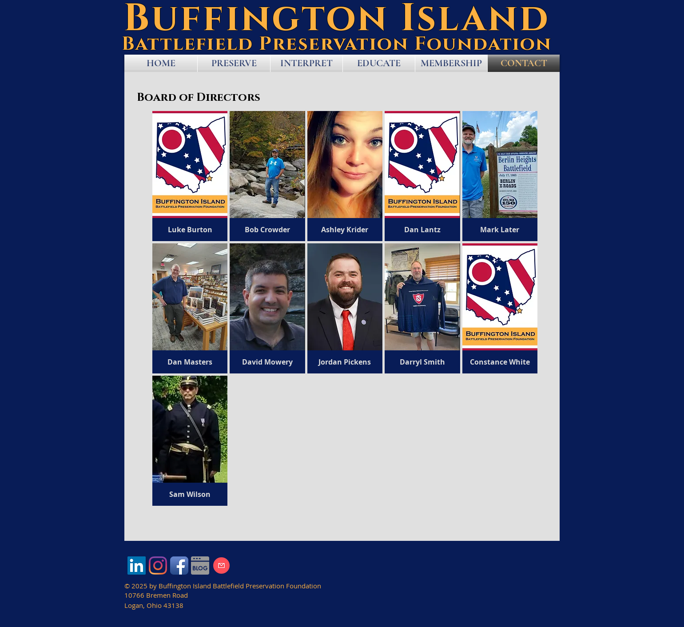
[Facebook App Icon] (179, 565)
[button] (189, 176)
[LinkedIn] (136, 565)
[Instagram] (158, 565)
